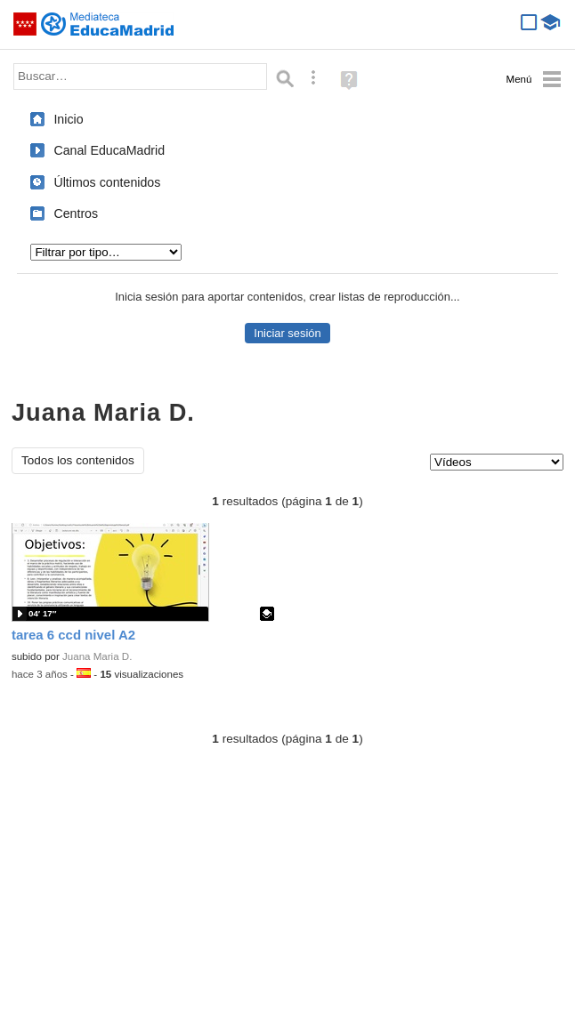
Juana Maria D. (97, 656)
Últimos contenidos (106, 182)
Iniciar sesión (287, 333)
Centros (75, 213)
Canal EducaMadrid (109, 150)
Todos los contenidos (77, 460)
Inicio (68, 119)
